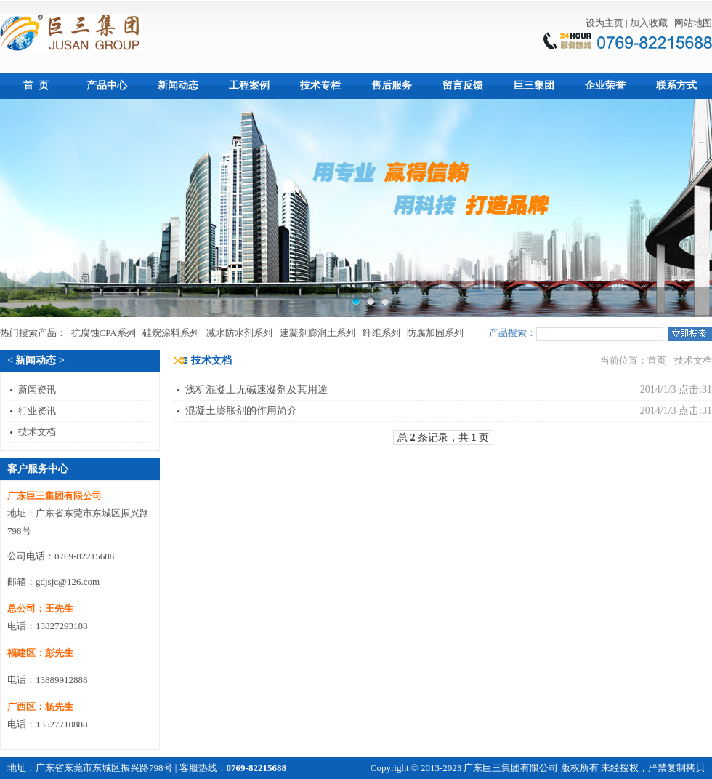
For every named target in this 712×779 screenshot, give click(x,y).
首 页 (36, 85)
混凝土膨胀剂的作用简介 (241, 410)
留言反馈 (462, 85)
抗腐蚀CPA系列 (103, 332)
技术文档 (37, 431)
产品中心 (106, 85)
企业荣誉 (605, 85)
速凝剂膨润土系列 (317, 332)
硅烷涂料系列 (170, 332)
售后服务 (391, 85)
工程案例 (249, 85)
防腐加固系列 (435, 332)
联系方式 (676, 85)
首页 (656, 360)
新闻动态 (178, 85)
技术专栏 (320, 85)
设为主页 (604, 22)
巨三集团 (534, 85)
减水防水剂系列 (239, 332)
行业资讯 (37, 410)
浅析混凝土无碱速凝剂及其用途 (256, 389)
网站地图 (693, 22)
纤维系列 (381, 332)
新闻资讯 (37, 389)
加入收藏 (649, 22)
